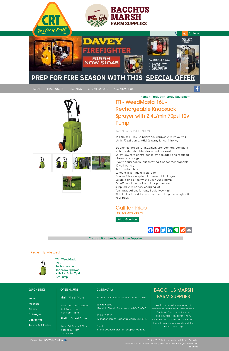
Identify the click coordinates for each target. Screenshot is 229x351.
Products (55, 88)
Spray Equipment (179, 96)
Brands (76, 88)
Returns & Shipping (40, 325)
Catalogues (98, 88)
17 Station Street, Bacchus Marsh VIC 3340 (122, 318)
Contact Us (124, 88)
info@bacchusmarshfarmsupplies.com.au (121, 329)
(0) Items (193, 33)
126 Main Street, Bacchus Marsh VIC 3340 (121, 308)
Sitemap (194, 346)
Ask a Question (127, 219)
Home (36, 88)
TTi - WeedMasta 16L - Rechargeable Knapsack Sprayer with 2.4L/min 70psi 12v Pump (67, 268)
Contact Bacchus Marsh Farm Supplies (115, 238)
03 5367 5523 (104, 315)
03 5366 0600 (104, 304)
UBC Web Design (53, 340)
